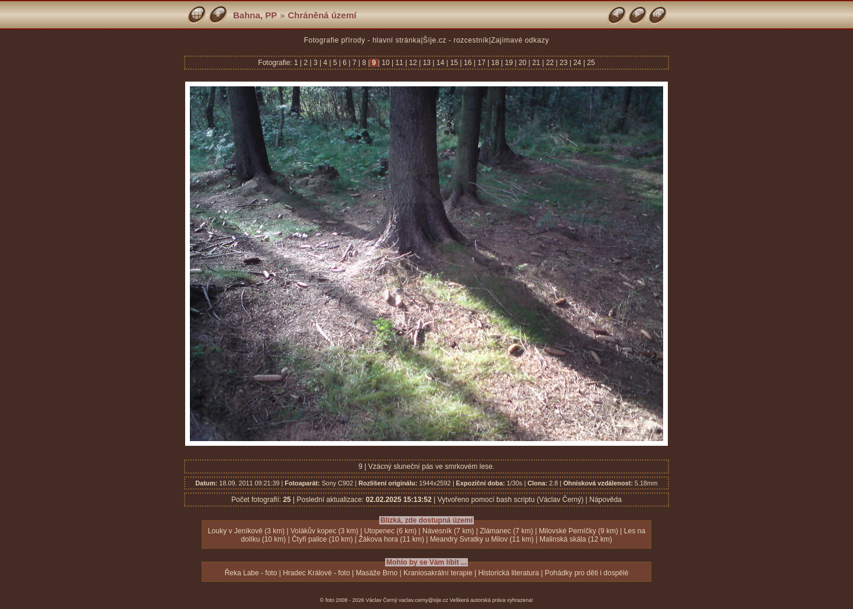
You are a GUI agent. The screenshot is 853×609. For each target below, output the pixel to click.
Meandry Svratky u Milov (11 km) (482, 539)
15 (454, 63)
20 (522, 63)
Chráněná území (322, 15)
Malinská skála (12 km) (575, 539)
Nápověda (605, 499)
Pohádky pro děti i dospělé (586, 573)
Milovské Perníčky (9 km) (578, 531)
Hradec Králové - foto (316, 573)
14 (440, 63)
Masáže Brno (377, 573)
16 (468, 63)
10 (386, 63)
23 (564, 63)
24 (577, 63)
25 (590, 63)
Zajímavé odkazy (520, 40)
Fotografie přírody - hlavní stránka (362, 40)
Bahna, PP (255, 15)
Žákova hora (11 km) (391, 539)
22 (550, 63)
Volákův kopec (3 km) (324, 531)
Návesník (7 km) (448, 531)
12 (413, 63)
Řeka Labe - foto (251, 573)
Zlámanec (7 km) (506, 531)
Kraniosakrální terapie (438, 573)
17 (481, 63)
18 (495, 63)
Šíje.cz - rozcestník (456, 40)
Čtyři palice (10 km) (322, 539)
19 (509, 63)
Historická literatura (508, 573)
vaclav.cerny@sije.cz (423, 600)
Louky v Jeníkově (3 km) (246, 531)
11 (399, 63)
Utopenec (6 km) (390, 531)
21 (536, 63)
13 (426, 63)
